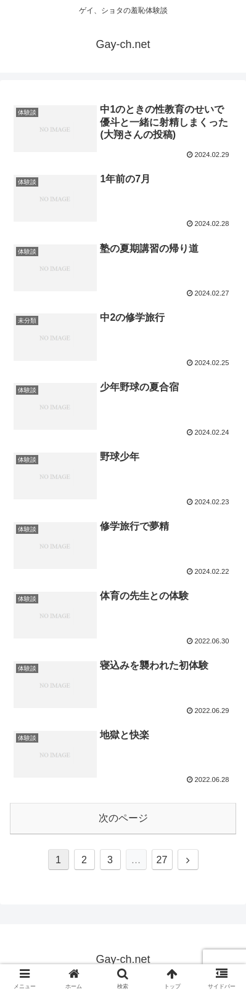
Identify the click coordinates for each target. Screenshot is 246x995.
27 (162, 860)
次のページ (123, 818)
